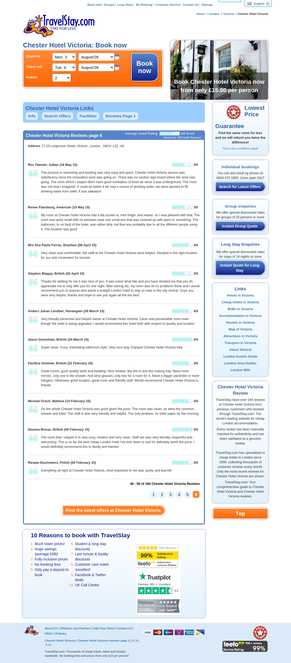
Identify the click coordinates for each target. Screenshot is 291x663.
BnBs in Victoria (240, 309)
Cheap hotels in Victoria (240, 302)
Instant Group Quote (239, 226)
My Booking (144, 4)
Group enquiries (240, 206)
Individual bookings (240, 167)
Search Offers (57, 116)
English (255, 3)
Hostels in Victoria (240, 322)
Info (31, 116)
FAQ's (49, 633)
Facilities (88, 116)
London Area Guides (240, 363)
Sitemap (207, 4)
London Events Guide (240, 356)
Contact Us (190, 4)
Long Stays (125, 4)
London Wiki (240, 370)
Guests (31, 77)
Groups (109, 4)
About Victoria (240, 350)
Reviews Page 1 (121, 116)
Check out (34, 67)
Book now (94, 4)
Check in (33, 56)
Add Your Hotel (103, 628)
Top (240, 513)
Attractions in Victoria (240, 336)
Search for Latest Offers (240, 187)
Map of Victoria (240, 329)
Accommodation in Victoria (240, 316)
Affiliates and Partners (75, 628)
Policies (60, 633)
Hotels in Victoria (240, 295)
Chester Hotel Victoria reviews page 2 (104, 640)
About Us (51, 628)
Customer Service (167, 4)
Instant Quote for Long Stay (239, 268)
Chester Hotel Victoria (60, 640)
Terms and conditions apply (240, 148)
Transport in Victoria (240, 343)
